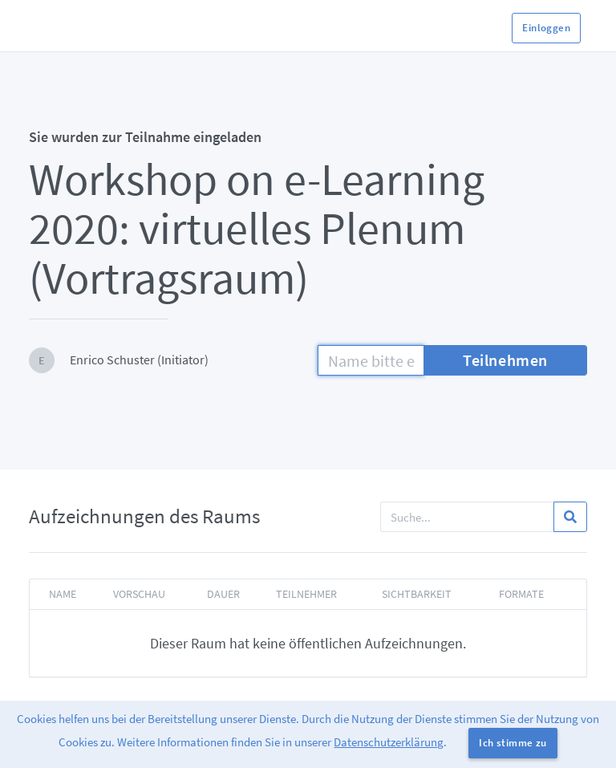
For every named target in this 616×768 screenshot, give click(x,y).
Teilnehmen (505, 360)
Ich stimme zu (512, 743)
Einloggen (546, 28)
